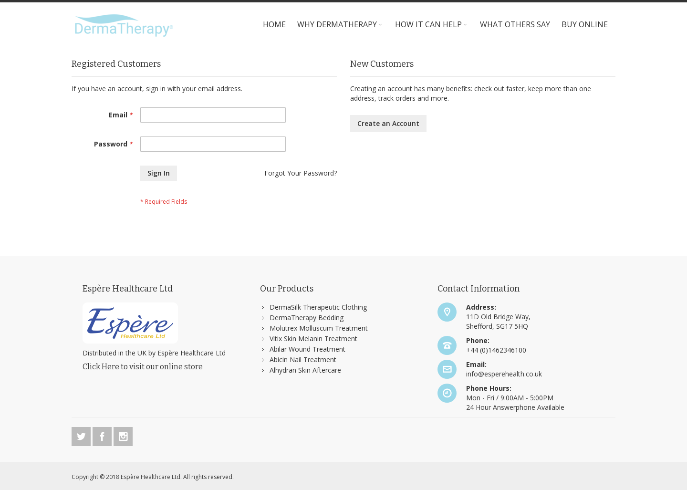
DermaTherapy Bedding (307, 317)
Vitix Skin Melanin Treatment (313, 338)
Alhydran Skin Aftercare (305, 370)
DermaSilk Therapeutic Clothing (318, 307)
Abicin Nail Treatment (303, 359)
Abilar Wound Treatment (307, 349)
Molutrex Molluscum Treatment (319, 328)
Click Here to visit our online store (143, 366)
